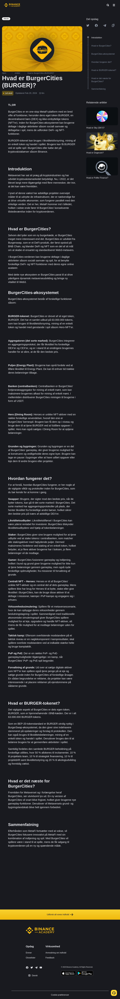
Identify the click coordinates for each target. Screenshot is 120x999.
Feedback (49, 958)
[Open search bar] (107, 5)
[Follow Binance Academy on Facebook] (27, 967)
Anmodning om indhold (55, 953)
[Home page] (12, 5)
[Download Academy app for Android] (85, 973)
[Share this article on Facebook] (96, 25)
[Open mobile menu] (114, 5)
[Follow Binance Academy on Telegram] (36, 967)
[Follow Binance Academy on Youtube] (41, 967)
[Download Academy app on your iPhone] (68, 973)
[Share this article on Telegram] (104, 25)
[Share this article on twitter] (87, 25)
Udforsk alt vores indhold (60, 914)
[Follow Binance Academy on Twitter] (31, 968)
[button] (113, 5)
